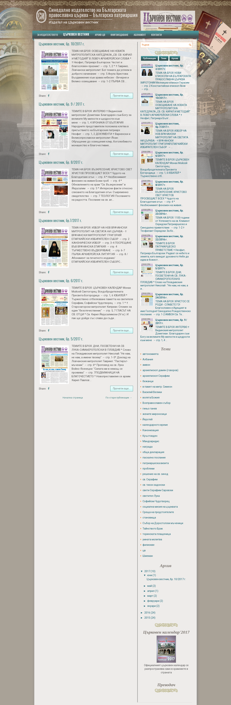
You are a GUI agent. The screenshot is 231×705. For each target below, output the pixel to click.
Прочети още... (121, 95)
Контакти (156, 35)
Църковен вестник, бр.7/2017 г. (60, 220)
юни (149, 575)
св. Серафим (150, 479)
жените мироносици (155, 414)
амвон (146, 364)
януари (151, 605)
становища (149, 517)
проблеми (148, 468)
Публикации (149, 58)
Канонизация (151, 430)
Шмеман (148, 555)
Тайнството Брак (153, 528)
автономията (150, 353)
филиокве (148, 544)
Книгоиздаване (119, 35)
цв (144, 550)
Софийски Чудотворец (156, 501)
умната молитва (152, 539)
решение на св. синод (155, 474)
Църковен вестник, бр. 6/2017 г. (61, 280)
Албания (148, 359)
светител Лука (151, 495)
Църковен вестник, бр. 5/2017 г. (61, 339)
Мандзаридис (151, 441)
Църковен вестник (76, 34)
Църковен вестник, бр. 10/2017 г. (61, 44)
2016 (147, 612)
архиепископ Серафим (156, 375)
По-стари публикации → (119, 397)
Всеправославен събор (157, 402)
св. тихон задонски (154, 484)
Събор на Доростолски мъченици (163, 523)
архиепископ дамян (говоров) (160, 370)
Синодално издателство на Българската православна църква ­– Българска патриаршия (93, 12)
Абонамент (140, 35)
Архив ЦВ (100, 35)
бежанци (148, 381)
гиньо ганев (150, 408)
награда (147, 446)
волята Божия (151, 397)
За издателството (47, 35)
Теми (163, 58)
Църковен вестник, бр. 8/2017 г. (61, 162)
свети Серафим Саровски (158, 490)
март (150, 595)
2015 (147, 617)
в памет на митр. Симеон (157, 386)
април (150, 590)
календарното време (155, 424)
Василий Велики (152, 392)
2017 (147, 571)
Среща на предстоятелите (158, 512)
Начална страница (73, 397)
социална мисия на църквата (160, 506)
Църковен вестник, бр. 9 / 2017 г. (62, 104)
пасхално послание (154, 457)
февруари (153, 600)
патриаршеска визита (156, 463)
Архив (174, 58)
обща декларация (153, 452)
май (149, 585)
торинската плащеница (157, 534)
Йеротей (147, 419)
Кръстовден (150, 435)
